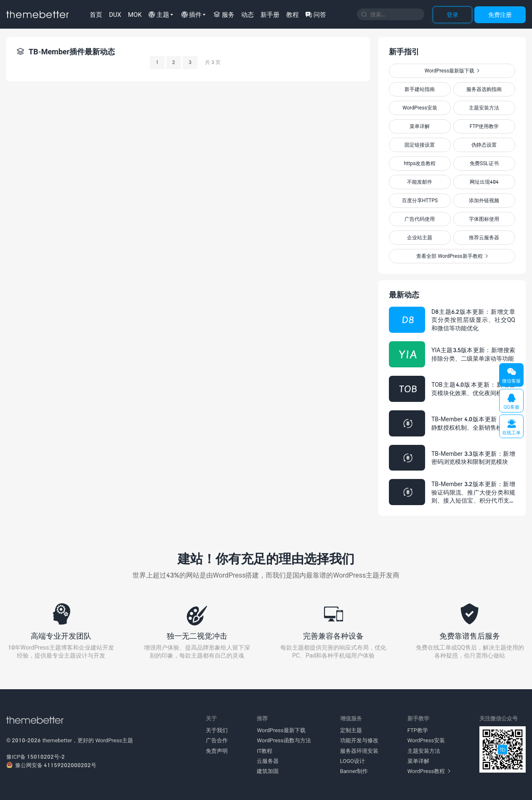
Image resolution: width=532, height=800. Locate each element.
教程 (292, 14)
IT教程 (264, 750)
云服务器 (268, 760)
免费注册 (500, 14)
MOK (135, 14)
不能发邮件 (419, 182)
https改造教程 (420, 163)
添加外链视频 (484, 200)
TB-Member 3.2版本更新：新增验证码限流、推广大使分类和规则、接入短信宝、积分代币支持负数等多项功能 (473, 492)
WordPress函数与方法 (284, 740)
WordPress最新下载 (281, 730)
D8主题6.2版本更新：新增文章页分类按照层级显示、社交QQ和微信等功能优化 (473, 320)
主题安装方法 (484, 107)
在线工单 (511, 427)
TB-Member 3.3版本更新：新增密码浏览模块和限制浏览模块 (473, 458)
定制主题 (351, 730)
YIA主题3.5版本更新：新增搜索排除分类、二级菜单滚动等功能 (473, 354)
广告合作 (217, 740)
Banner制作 (354, 771)
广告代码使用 (419, 219)
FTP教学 (417, 730)
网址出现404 (484, 182)
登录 (452, 14)
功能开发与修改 (359, 740)
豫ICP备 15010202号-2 (35, 756)
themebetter (57, 740)
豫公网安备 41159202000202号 (51, 765)
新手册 (270, 14)
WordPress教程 (428, 771)
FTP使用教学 (484, 126)
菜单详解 (420, 126)
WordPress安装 (419, 107)
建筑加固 (268, 771)
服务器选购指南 (484, 89)
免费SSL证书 (484, 163)
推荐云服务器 (484, 237)
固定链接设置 (419, 145)
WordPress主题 (114, 740)
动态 (247, 14)
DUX (115, 14)
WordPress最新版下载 (452, 70)
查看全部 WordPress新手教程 (451, 256)
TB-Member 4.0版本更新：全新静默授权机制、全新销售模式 (473, 423)
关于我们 (217, 730)
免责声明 (217, 750)
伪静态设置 (484, 145)
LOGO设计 (352, 760)
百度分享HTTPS (420, 200)
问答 (316, 14)
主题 (159, 14)
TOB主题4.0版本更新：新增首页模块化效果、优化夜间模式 (473, 388)
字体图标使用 (484, 219)
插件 (191, 14)
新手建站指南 (419, 89)
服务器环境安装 (359, 750)
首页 (96, 14)
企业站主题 (419, 237)
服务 (224, 14)
